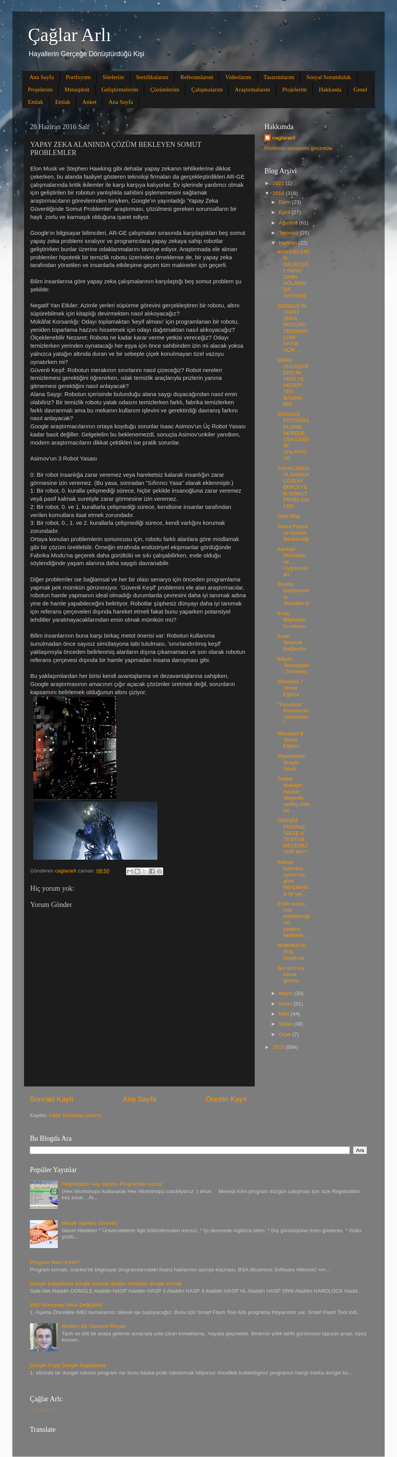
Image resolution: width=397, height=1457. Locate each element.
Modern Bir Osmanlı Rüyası (94, 1326)
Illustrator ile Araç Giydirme (292, 951)
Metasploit (76, 89)
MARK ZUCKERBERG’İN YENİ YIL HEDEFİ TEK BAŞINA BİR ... (293, 382)
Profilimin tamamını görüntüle (298, 148)
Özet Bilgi (289, 516)
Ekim (285, 202)
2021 (279, 183)
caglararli (283, 138)
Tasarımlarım (279, 77)
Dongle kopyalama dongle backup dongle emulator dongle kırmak (106, 1283)
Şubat (286, 1024)
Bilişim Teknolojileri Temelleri (294, 665)
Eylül (285, 212)
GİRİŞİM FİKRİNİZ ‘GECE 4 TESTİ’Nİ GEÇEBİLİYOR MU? (292, 836)
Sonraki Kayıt (51, 1099)
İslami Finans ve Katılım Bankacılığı (293, 533)
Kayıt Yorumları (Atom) (75, 1115)
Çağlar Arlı (69, 34)
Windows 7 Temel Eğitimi (290, 688)
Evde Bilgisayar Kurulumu (292, 619)
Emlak (35, 102)
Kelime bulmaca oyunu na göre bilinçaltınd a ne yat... (293, 878)
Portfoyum (78, 77)
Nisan (286, 1004)
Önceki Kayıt (226, 1099)
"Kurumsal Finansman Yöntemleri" (293, 714)
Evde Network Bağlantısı (292, 642)
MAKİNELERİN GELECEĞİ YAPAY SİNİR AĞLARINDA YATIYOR (293, 273)
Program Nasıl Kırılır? (55, 1262)
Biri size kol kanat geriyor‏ (291, 974)
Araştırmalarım (252, 89)
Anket (89, 102)
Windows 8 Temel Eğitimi (290, 740)
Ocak (285, 1034)
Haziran (288, 243)
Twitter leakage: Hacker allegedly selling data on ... (294, 794)
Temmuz (289, 233)
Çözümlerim (164, 89)
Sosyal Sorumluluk (328, 77)
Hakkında (330, 89)
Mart (285, 1014)
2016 (279, 193)
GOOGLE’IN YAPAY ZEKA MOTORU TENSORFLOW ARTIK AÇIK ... (293, 328)
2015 (279, 1047)
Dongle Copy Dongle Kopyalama (68, 1365)
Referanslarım (196, 77)
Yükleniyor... (44, 1410)
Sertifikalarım (152, 77)
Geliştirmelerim (120, 89)
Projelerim (40, 89)
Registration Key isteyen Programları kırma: (112, 1184)
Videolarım (238, 77)
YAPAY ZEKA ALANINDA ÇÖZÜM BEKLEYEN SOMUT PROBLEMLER (293, 487)
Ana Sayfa (41, 77)
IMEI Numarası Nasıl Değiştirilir (66, 1305)
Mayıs (286, 993)
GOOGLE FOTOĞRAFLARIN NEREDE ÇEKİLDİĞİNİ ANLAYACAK (293, 436)
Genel (361, 89)
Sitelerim (113, 77)
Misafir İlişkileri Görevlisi (89, 1223)
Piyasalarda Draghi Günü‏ (291, 762)
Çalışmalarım (207, 89)
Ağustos (289, 223)
